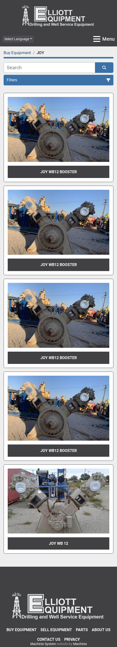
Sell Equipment (56, 630)
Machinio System (43, 644)
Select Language (16, 39)
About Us (101, 630)
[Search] (49, 67)
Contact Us (48, 639)
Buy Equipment (21, 630)
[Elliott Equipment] (58, 605)
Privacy (72, 639)
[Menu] (96, 39)
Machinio (80, 644)
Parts (82, 630)
